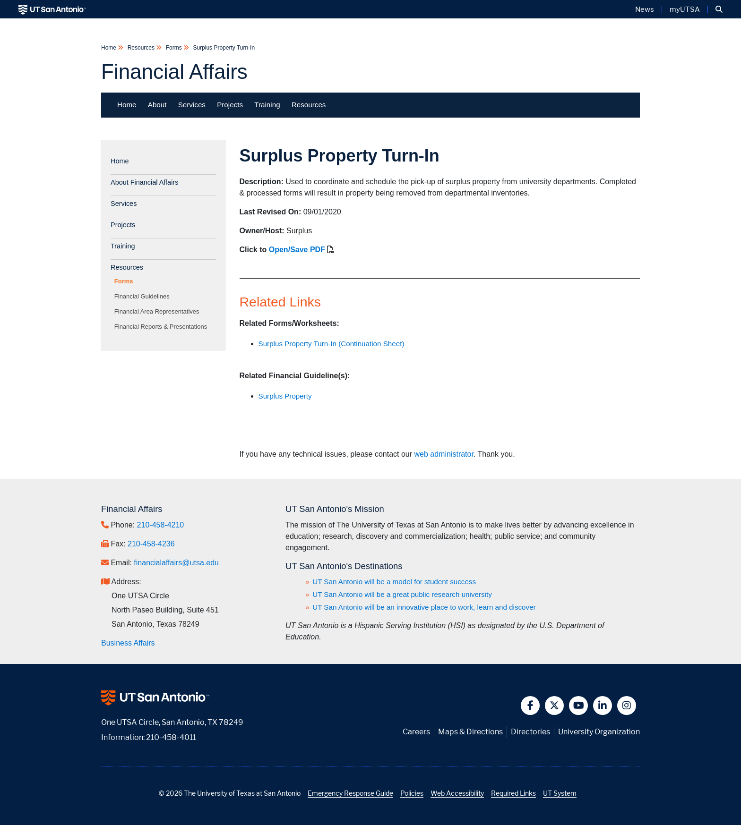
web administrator (444, 454)
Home (109, 47)
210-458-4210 (160, 525)
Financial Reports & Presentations (162, 326)
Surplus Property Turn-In (223, 47)
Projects (230, 105)
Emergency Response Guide (350, 793)
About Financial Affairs (144, 182)
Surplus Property (285, 396)
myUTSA (685, 9)
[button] (719, 9)
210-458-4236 (151, 544)
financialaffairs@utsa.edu (176, 563)
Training (267, 105)
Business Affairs (128, 643)
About (157, 105)
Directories (530, 731)
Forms (173, 47)
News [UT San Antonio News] (644, 9)
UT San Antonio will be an (424, 607)
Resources (141, 47)
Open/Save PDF (297, 250)
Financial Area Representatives (158, 311)
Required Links (513, 793)
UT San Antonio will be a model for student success (394, 582)
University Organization (599, 731)
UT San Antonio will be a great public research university (402, 594)
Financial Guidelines (144, 296)
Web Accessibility (457, 793)
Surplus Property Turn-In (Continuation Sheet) (331, 344)
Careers (416, 731)
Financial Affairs (174, 71)
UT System (560, 793)
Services (192, 105)
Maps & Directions (470, 731)
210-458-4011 (171, 737)
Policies (411, 793)
